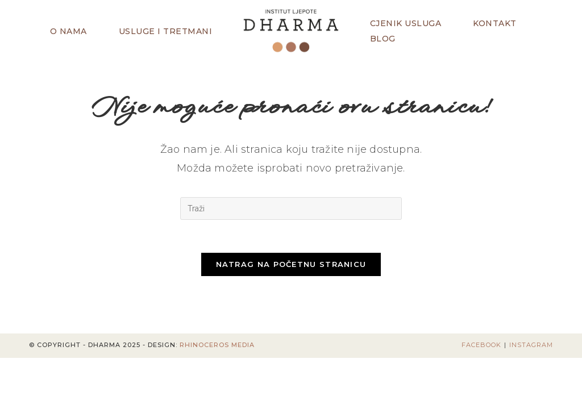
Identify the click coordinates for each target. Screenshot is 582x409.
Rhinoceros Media (217, 346)
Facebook (481, 346)
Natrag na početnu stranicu (291, 265)
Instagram (531, 346)
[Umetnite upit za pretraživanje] (291, 208)
